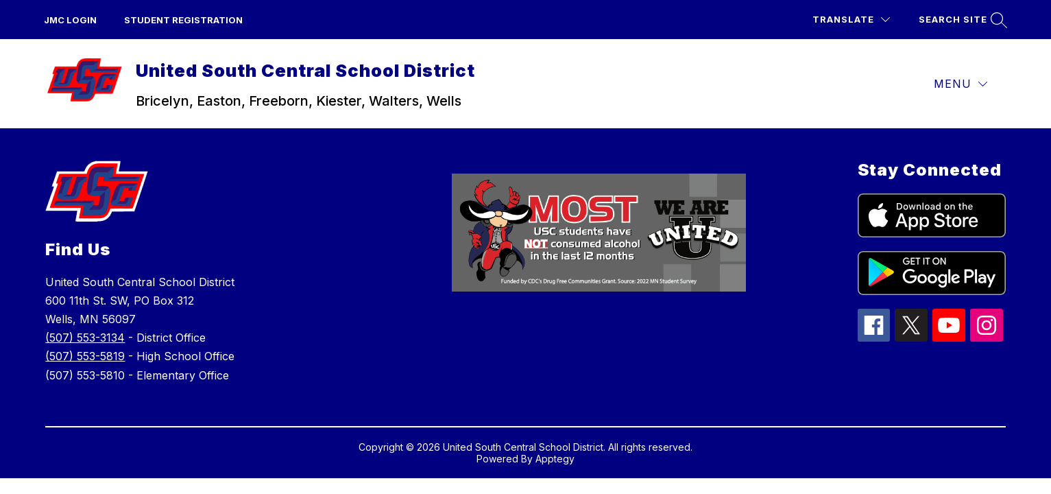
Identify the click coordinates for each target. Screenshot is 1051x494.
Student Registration (183, 19)
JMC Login (70, 19)
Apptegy (555, 458)
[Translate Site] (851, 19)
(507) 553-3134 (85, 337)
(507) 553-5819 (85, 356)
